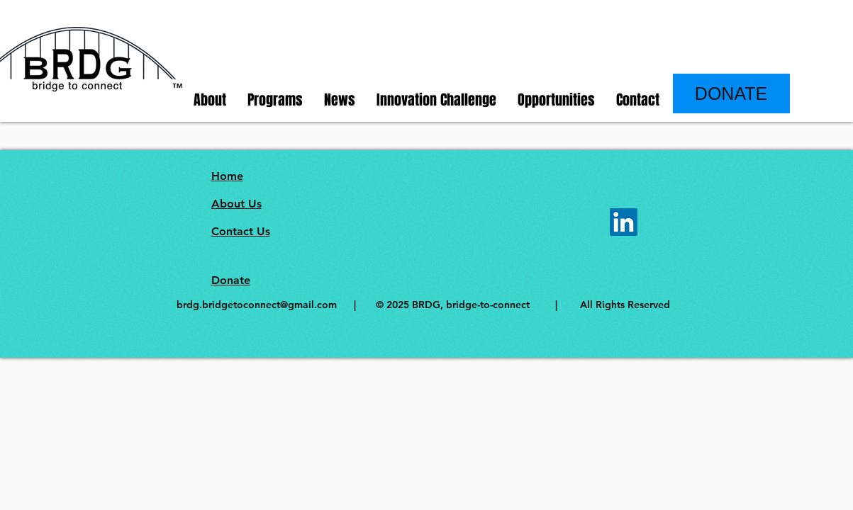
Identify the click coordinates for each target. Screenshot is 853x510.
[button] (210, 100)
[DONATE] (731, 93)
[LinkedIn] (623, 222)
